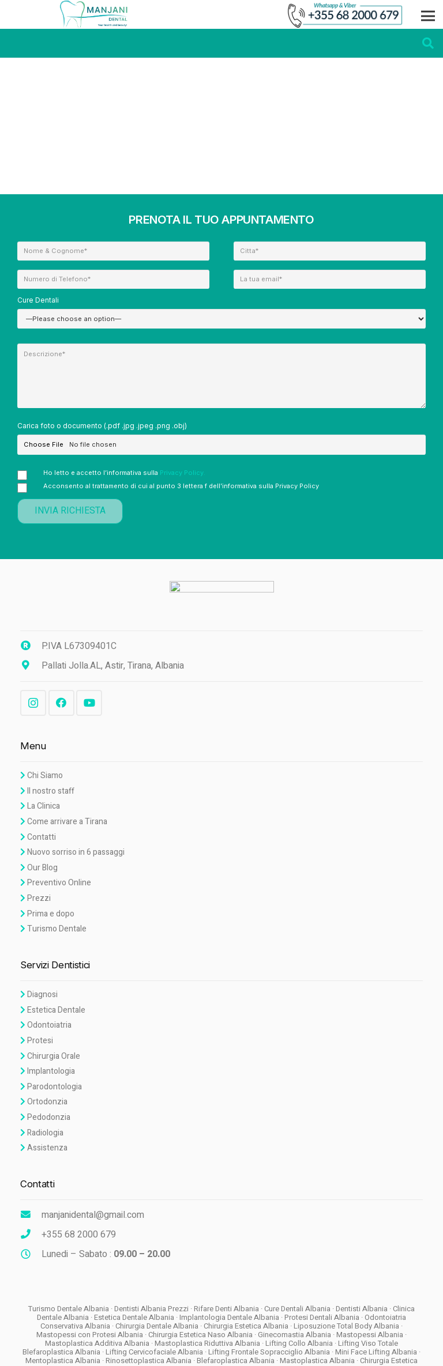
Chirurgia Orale (50, 1056)
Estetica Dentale (52, 1010)
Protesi (36, 1041)
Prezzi (35, 898)
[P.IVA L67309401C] (31, 646)
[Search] (428, 43)
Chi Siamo (41, 775)
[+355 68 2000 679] (31, 1235)
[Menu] (428, 16)
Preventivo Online (55, 883)
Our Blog (39, 868)
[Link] (96, 14)
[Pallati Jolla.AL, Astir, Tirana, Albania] (31, 666)
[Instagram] (33, 703)
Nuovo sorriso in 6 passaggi (72, 852)
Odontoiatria (46, 1025)
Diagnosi (39, 994)
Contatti (38, 837)
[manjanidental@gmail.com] (31, 1215)
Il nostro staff (47, 791)
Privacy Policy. (182, 473)
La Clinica (40, 806)
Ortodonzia (43, 1102)
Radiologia (41, 1133)
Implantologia (47, 1071)
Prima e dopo (47, 914)
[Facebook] (61, 703)
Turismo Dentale (53, 929)
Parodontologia (51, 1087)
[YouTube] (89, 703)
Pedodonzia (45, 1117)
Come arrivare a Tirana (63, 822)
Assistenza (43, 1148)
